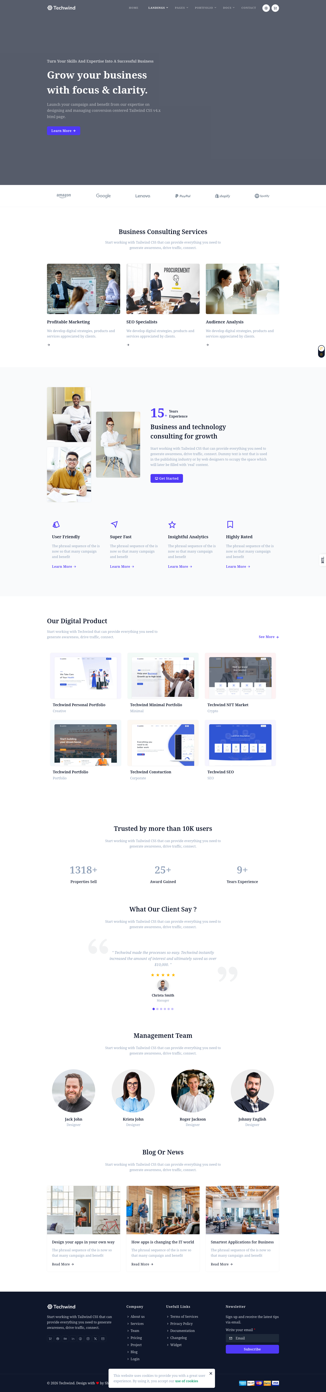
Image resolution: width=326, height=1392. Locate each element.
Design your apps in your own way (83, 1241)
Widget (174, 1345)
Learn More (63, 130)
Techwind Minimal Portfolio (156, 704)
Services (135, 1323)
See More (269, 636)
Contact (248, 8)
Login (133, 1359)
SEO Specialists (141, 322)
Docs (227, 8)
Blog (131, 1352)
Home (133, 8)
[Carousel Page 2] (157, 1009)
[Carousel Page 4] (165, 1009)
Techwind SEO (220, 771)
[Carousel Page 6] (172, 1009)
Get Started (167, 478)
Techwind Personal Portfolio (79, 704)
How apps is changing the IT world (162, 1241)
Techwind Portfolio (70, 771)
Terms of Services (182, 1316)
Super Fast (121, 537)
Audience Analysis (224, 322)
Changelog (176, 1337)
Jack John (73, 1119)
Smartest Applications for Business (242, 1241)
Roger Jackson (193, 1119)
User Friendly (66, 537)
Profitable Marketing (68, 322)
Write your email (241, 1330)
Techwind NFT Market (227, 704)
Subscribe (252, 1349)
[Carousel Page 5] (169, 1009)
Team (132, 1330)
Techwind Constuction (150, 771)
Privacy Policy (179, 1323)
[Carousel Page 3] (161, 1009)
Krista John (133, 1119)
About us (135, 1316)
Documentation (180, 1330)
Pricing (134, 1337)
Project (134, 1345)
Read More (63, 1264)
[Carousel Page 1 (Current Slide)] (153, 1008)
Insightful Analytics (188, 537)
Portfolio (204, 8)
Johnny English (252, 1119)
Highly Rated (239, 537)
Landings (156, 8)
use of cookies (186, 1381)
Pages (180, 8)
